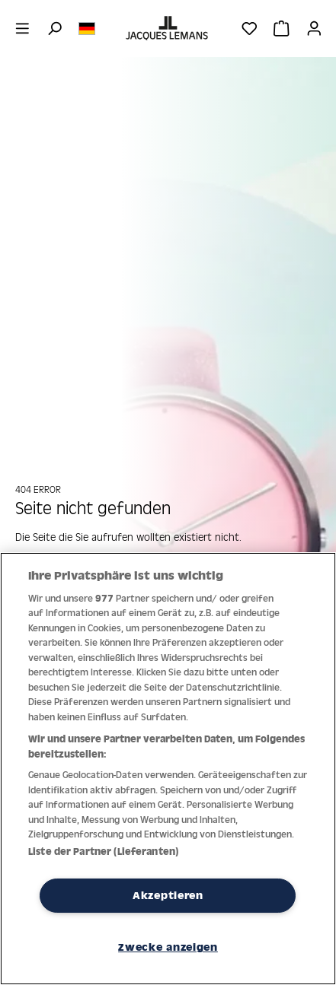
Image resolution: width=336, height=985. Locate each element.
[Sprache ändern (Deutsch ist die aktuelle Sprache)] (87, 27)
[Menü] (22, 28)
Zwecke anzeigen (168, 947)
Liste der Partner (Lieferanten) (103, 851)
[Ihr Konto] (314, 28)
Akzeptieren (168, 895)
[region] (168, 768)
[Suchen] (54, 28)
